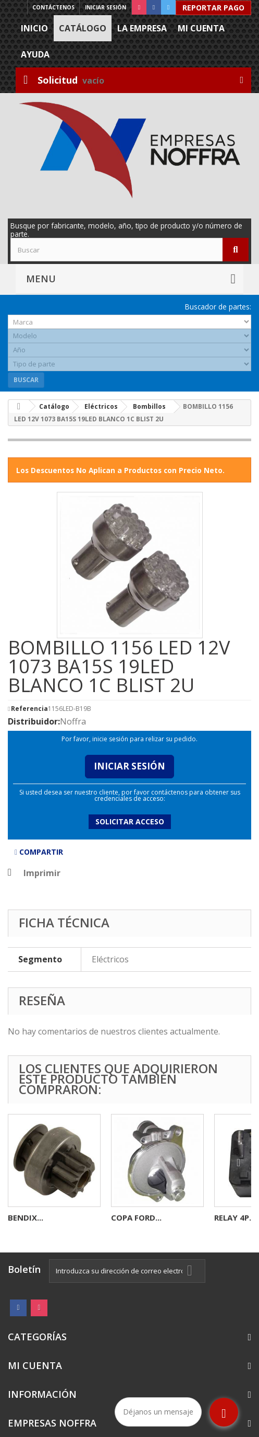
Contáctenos (53, 7)
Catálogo (82, 28)
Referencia (29, 709)
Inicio (34, 28)
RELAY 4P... (234, 1217)
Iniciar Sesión (129, 766)
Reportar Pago (213, 8)
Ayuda (35, 54)
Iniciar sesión (105, 7)
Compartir (39, 852)
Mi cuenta (201, 28)
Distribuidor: (34, 721)
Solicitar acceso (129, 821)
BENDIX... (25, 1217)
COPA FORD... (136, 1217)
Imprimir (41, 873)
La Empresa (142, 28)
